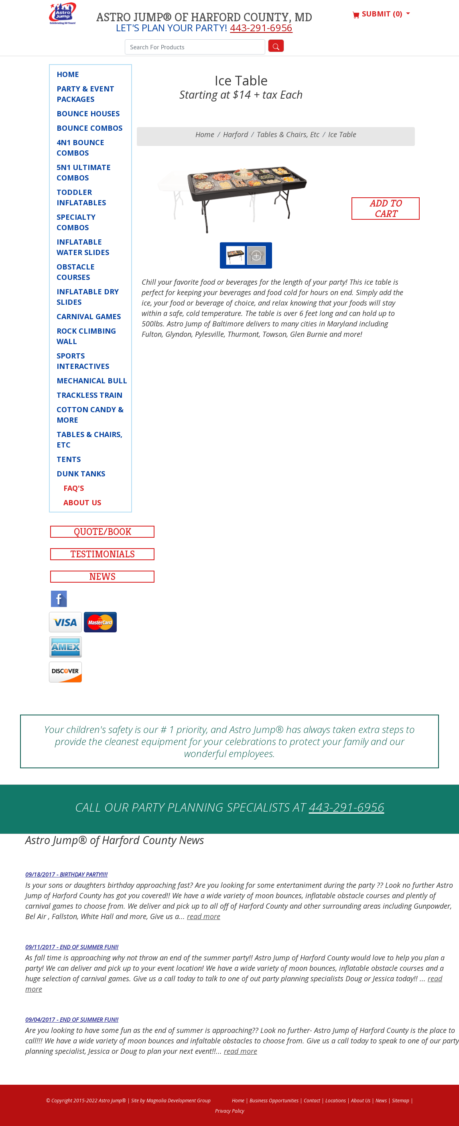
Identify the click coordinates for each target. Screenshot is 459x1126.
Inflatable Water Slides (83, 247)
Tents (69, 459)
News (102, 577)
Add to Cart (386, 208)
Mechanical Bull (92, 380)
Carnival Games (89, 316)
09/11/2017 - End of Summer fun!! (71, 947)
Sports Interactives (83, 361)
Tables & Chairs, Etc (89, 439)
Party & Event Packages (85, 94)
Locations (335, 1100)
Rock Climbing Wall (86, 336)
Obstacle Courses (76, 272)
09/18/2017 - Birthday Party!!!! (66, 874)
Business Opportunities (274, 1100)
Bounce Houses (88, 113)
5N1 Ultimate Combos (84, 172)
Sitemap (400, 1100)
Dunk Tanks (81, 473)
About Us (82, 502)
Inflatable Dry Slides (88, 297)
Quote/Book (102, 532)
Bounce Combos (89, 128)
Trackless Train (89, 395)
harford (235, 134)
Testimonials (102, 554)
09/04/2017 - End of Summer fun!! (71, 1019)
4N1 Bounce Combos (80, 148)
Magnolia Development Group (178, 1100)
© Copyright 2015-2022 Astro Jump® (86, 1100)
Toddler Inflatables (81, 197)
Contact (312, 1100)
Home (68, 74)
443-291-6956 (261, 27)
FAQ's (73, 488)
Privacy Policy (229, 1111)
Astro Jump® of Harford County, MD (204, 17)
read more (203, 916)
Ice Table (342, 134)
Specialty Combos (76, 222)
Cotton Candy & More (90, 415)
